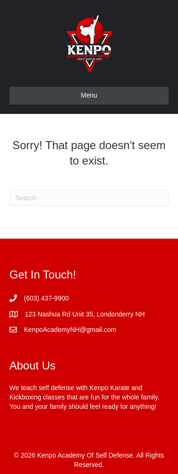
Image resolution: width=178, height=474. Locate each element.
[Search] (89, 198)
